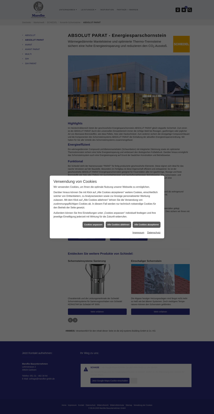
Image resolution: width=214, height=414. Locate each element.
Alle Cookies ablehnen (118, 216)
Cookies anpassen (93, 216)
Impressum (138, 224)
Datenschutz (153, 224)
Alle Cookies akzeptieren (146, 216)
